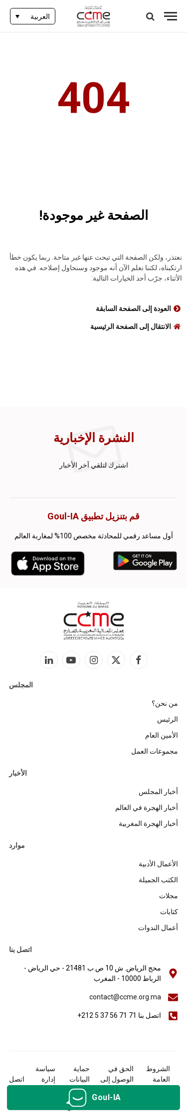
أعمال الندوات (158, 928)
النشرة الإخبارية (93, 438)
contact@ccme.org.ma (125, 997)
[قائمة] (170, 16)
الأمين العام (161, 735)
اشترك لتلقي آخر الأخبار (93, 465)
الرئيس (167, 719)
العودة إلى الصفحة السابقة (133, 309)
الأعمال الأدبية (158, 864)
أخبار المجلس (158, 792)
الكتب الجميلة (158, 880)
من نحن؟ (165, 703)
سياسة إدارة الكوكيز (44, 1079)
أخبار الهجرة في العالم (146, 807)
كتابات (169, 912)
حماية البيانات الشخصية (76, 1079)
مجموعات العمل (154, 751)
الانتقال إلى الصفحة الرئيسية (130, 326)
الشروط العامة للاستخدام (156, 1079)
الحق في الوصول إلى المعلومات (117, 1079)
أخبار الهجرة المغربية (148, 823)
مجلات (168, 896)
